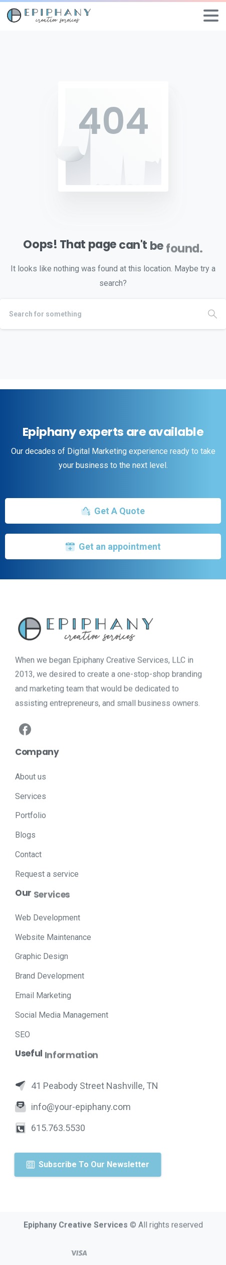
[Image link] (113, 628)
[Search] (99, 314)
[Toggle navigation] (211, 15)
